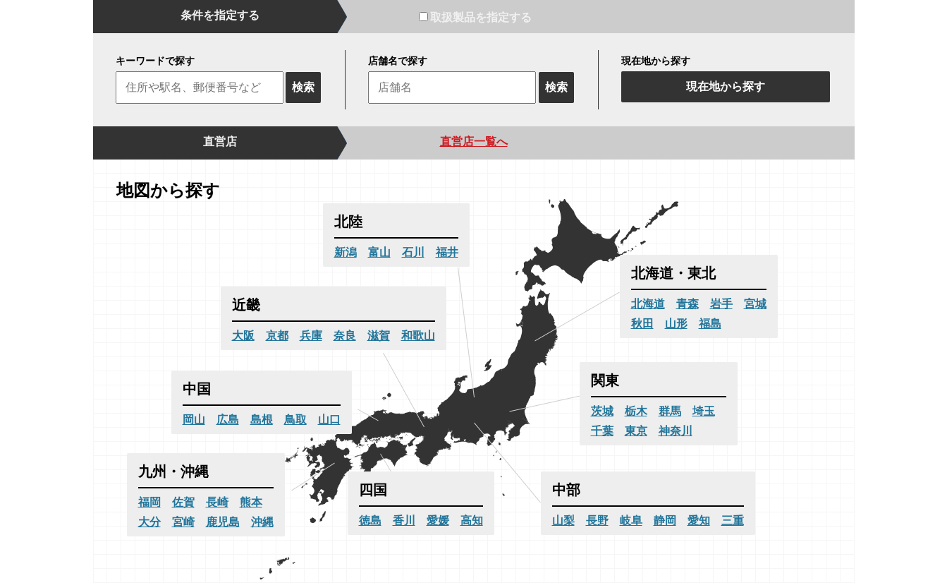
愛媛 (438, 520)
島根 (261, 419)
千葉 (602, 431)
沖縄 (262, 522)
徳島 (370, 520)
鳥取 (295, 419)
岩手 (721, 304)
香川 (404, 520)
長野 (597, 520)
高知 (471, 520)
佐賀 (183, 502)
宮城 (755, 304)
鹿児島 (223, 522)
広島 (227, 419)
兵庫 (311, 335)
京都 (277, 335)
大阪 (243, 335)
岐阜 (631, 520)
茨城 (602, 411)
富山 (379, 252)
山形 (676, 323)
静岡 (665, 520)
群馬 (670, 411)
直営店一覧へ (474, 141)
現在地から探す (725, 86)
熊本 (251, 502)
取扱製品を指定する (475, 17)
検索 (303, 87)
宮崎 (183, 522)
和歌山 (418, 335)
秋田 (642, 323)
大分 (149, 522)
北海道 (648, 304)
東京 (636, 431)
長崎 (217, 502)
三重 (732, 520)
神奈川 (675, 431)
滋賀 (378, 335)
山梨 (563, 520)
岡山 (194, 419)
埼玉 (703, 411)
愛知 (699, 520)
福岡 (149, 502)
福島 (710, 323)
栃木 (636, 411)
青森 (687, 304)
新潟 (345, 252)
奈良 (345, 335)
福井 (447, 252)
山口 (329, 419)
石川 (413, 252)
